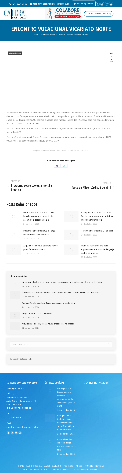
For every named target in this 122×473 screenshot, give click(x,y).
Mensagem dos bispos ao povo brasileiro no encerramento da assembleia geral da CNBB (38, 216)
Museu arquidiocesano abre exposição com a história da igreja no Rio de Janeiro (97, 249)
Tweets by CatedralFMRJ (21, 359)
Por (65, 150)
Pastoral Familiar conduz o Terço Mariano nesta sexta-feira (39, 232)
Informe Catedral (15, 53)
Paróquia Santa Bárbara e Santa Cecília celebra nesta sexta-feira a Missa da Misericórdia (97, 216)
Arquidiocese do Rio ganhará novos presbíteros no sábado (40, 247)
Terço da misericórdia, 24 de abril (97, 230)
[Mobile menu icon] (117, 13)
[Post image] (13, 216)
